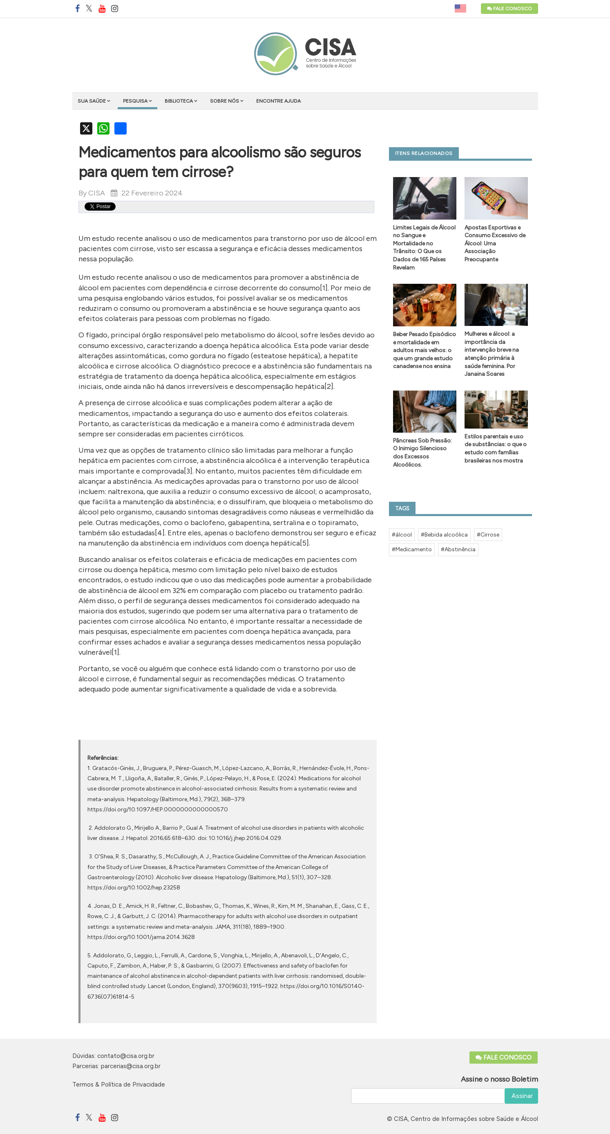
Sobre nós (224, 101)
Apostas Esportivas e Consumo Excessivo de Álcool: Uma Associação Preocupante (495, 243)
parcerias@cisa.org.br (131, 1066)
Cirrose (489, 534)
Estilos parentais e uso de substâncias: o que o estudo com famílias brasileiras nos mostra (496, 448)
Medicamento (413, 549)
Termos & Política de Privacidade (118, 1084)
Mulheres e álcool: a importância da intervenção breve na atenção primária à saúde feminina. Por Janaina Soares (492, 353)
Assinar (521, 1096)
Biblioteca (179, 101)
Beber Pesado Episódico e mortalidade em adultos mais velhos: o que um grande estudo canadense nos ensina (424, 350)
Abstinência (460, 549)
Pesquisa (135, 101)
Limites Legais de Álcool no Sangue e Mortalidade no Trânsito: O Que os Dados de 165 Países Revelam (424, 247)
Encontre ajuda (278, 101)
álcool (403, 534)
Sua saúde (92, 101)
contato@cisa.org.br (125, 1056)
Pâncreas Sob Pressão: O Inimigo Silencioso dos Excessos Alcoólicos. (422, 452)
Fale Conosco (509, 8)
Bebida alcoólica (446, 534)
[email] (444, 1096)
